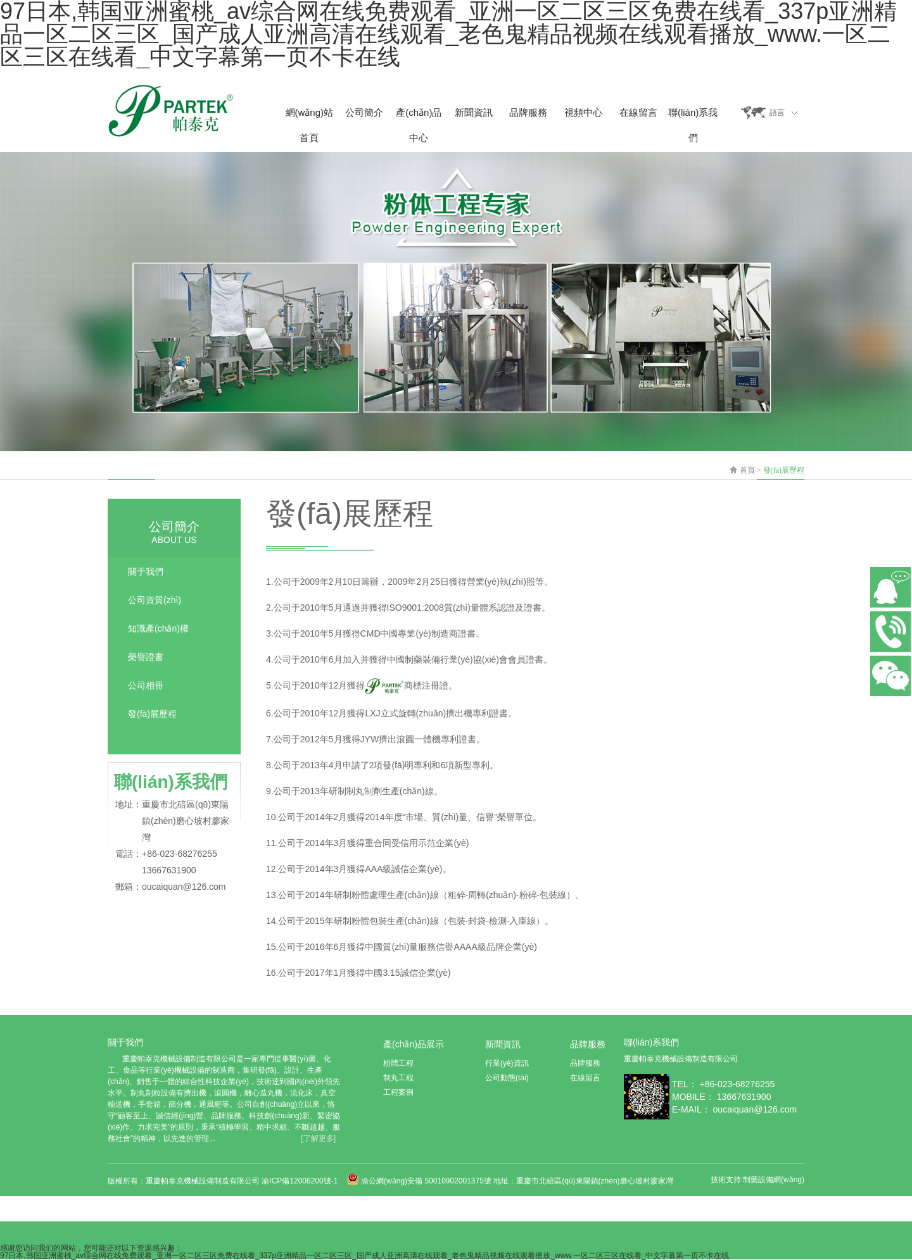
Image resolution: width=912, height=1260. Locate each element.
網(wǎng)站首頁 (310, 116)
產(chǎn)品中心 (418, 116)
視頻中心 (583, 112)
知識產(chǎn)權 (158, 628)
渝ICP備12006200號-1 (300, 1180)
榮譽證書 (145, 657)
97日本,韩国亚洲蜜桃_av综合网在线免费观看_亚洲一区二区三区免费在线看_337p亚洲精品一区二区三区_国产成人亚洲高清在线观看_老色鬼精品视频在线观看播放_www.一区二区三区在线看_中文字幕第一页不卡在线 (364, 1255)
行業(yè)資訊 (507, 1063)
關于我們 (145, 571)
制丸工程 (398, 1077)
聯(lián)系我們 (693, 116)
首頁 (747, 470)
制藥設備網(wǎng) (773, 1179)
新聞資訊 (474, 112)
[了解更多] (318, 1138)
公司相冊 (145, 685)
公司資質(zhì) (154, 600)
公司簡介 (364, 112)
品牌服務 (528, 112)
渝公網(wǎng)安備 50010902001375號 (426, 1180)
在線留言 (638, 112)
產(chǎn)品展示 (413, 1044)
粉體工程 (398, 1063)
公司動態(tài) (507, 1077)
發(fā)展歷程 (783, 470)
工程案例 (398, 1092)
